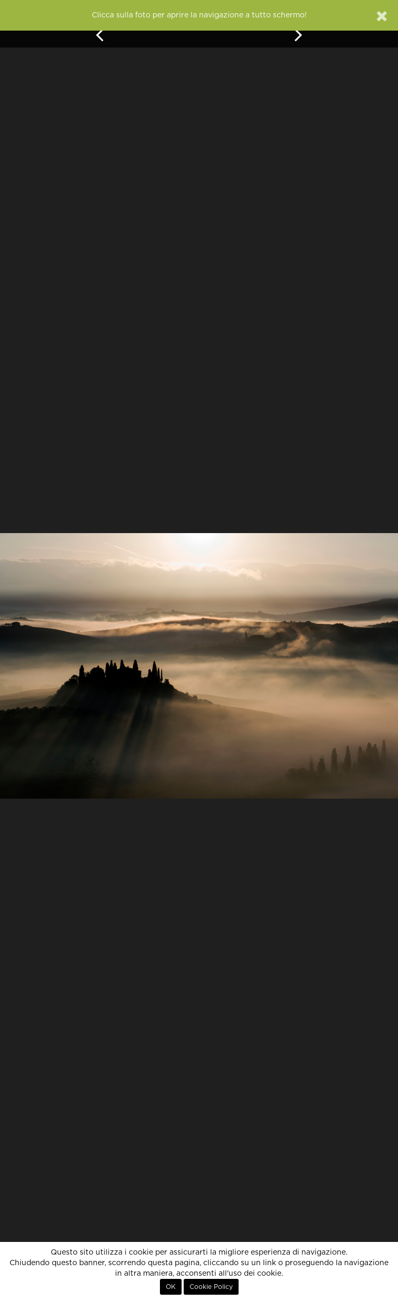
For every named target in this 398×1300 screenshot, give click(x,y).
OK (171, 1287)
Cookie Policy (211, 1287)
